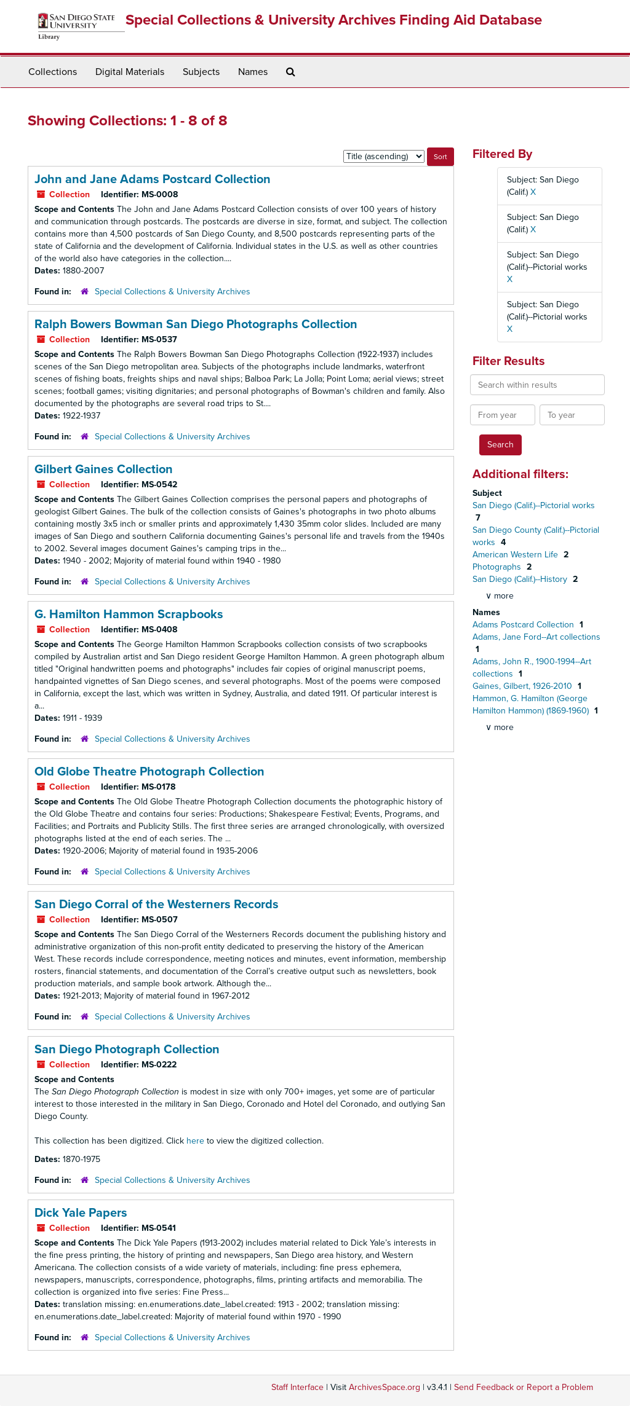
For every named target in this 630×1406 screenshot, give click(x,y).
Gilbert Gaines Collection (103, 469)
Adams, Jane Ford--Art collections (536, 637)
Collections (52, 72)
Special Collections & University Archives (172, 291)
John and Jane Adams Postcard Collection (152, 179)
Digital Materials (129, 72)
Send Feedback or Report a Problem (523, 1387)
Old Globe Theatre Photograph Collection (149, 771)
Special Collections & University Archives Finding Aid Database (334, 20)
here (195, 1141)
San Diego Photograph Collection (127, 1049)
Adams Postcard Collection (524, 624)
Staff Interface (297, 1387)
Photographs (498, 567)
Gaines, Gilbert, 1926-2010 (523, 686)
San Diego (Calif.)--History (521, 579)
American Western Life (516, 554)
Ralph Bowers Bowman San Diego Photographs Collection (195, 324)
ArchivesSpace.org (384, 1387)
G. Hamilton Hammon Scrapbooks (128, 614)
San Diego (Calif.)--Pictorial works (533, 505)
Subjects (201, 72)
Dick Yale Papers (80, 1213)
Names (253, 72)
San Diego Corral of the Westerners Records (156, 904)
